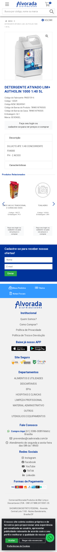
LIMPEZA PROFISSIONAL (28, 400)
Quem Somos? (28, 319)
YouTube (28, 466)
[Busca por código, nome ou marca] (25, 11)
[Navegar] (3, 204)
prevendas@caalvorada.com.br (28, 438)
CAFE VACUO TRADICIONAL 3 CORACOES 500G (14, 206)
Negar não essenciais (32, 542)
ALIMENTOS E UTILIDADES (28, 378)
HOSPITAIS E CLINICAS (28, 394)
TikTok (28, 470)
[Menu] (7, 4)
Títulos (40, 288)
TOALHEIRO (43, 205)
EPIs (28, 389)
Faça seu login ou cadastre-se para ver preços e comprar (28, 125)
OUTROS (28, 410)
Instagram (28, 457)
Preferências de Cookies (18, 547)
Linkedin (28, 475)
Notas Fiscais (17, 294)
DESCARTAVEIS (28, 383)
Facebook (28, 462)
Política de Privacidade (28, 330)
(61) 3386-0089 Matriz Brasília (28, 433)
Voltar (47, 20)
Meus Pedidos (17, 288)
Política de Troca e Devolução (28, 335)
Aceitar (11, 542)
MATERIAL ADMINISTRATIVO (28, 405)
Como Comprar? (28, 324)
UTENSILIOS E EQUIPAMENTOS (28, 416)
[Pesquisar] (52, 11)
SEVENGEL (16, 117)
